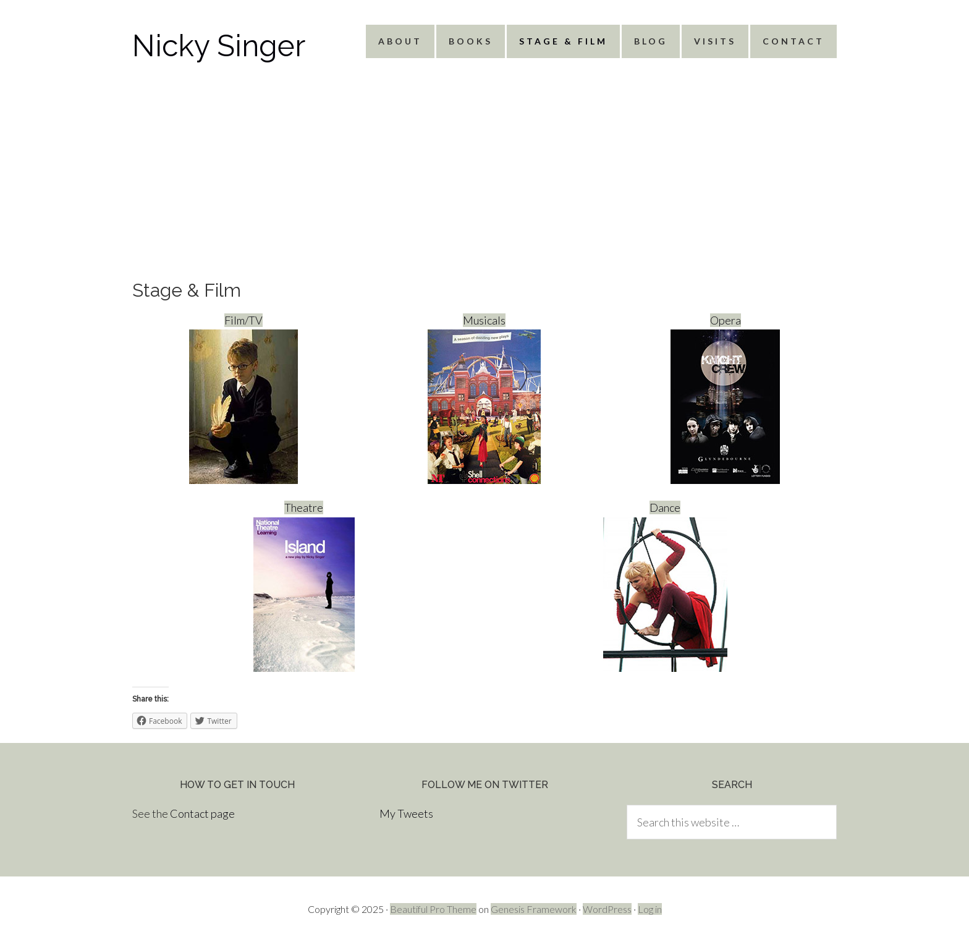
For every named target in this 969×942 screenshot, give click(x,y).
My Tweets (406, 813)
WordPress (607, 909)
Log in (650, 909)
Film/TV (243, 398)
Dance (665, 586)
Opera (725, 398)
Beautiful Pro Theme (433, 909)
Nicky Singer (218, 45)
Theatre (304, 586)
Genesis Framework (534, 909)
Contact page (202, 813)
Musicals (484, 398)
